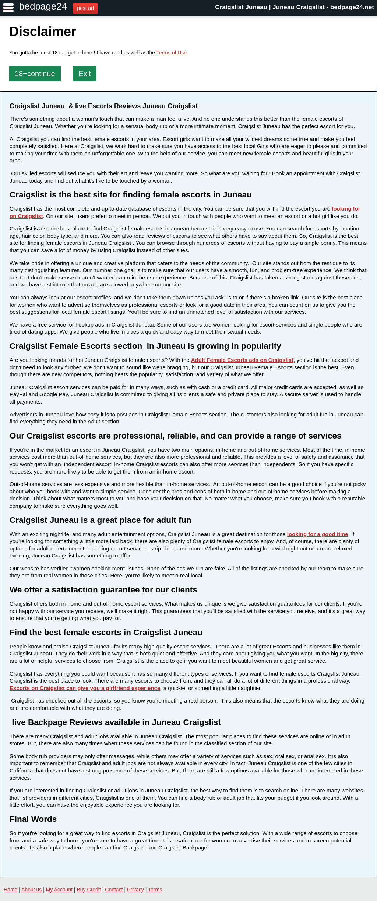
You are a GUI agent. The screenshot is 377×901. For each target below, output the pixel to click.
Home (10, 890)
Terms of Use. (172, 53)
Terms (155, 890)
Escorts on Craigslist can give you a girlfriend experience (85, 688)
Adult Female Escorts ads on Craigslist (242, 360)
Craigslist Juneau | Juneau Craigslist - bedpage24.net (294, 7)
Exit (84, 74)
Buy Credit (89, 890)
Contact (114, 890)
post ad (85, 8)
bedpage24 (43, 6)
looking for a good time (317, 534)
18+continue (35, 74)
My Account (59, 890)
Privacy (135, 890)
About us (31, 890)
